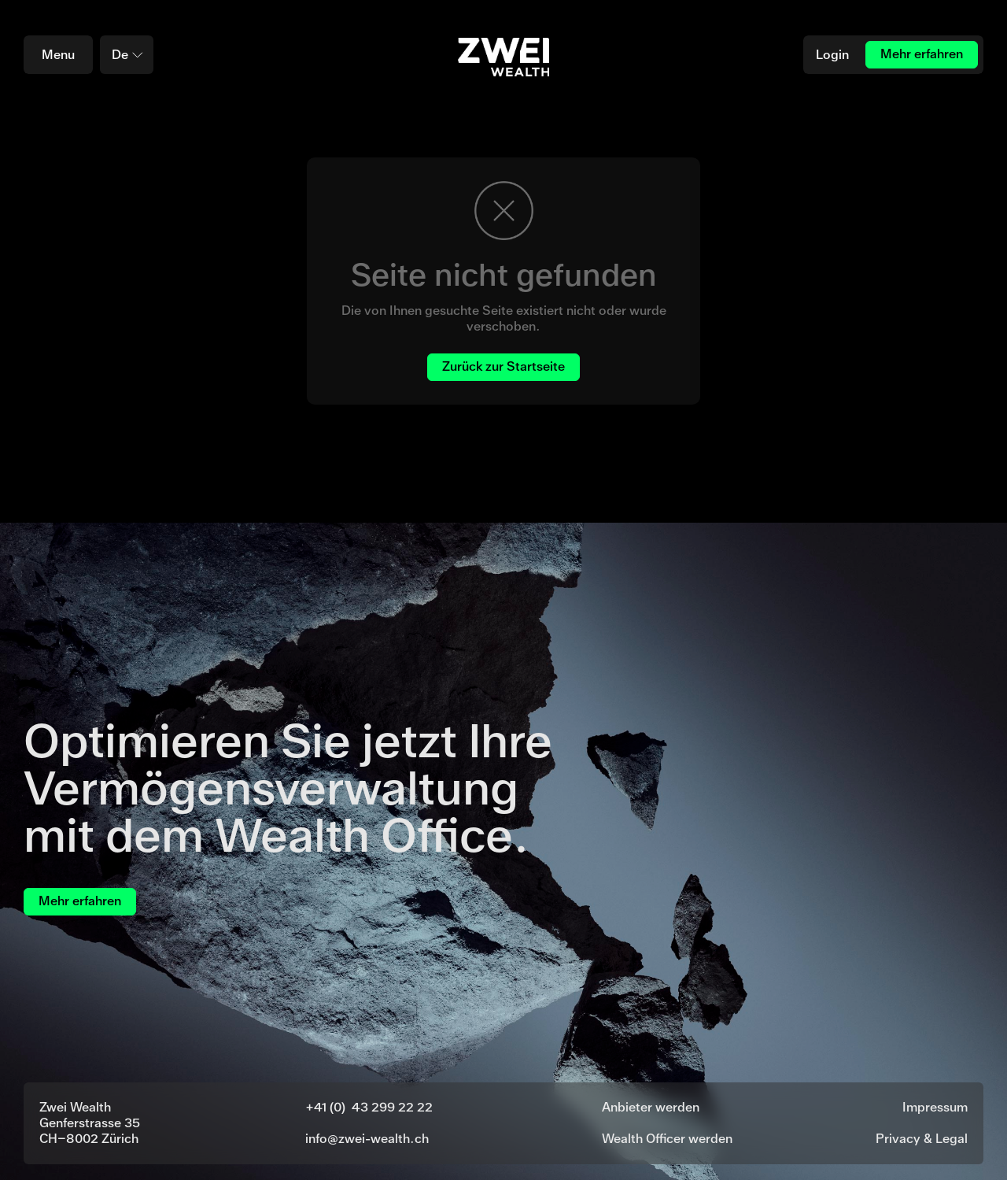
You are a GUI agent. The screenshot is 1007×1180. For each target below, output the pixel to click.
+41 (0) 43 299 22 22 (369, 1107)
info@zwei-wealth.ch (367, 1138)
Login (832, 54)
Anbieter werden (650, 1107)
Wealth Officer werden (667, 1138)
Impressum (935, 1107)
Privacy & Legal (922, 1138)
